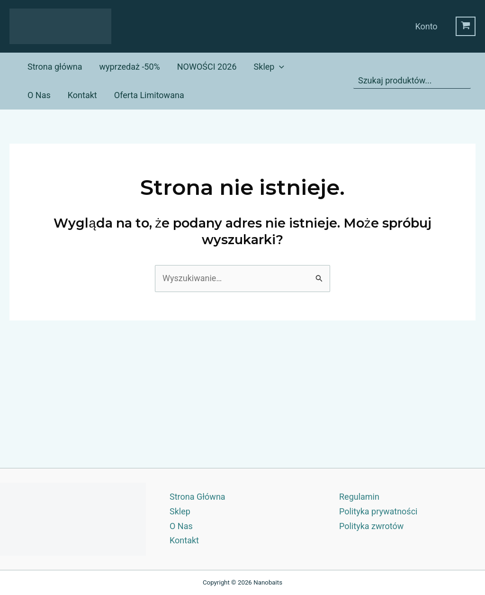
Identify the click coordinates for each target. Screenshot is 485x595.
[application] (279, 67)
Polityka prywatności (378, 511)
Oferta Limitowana (149, 95)
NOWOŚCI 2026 (207, 67)
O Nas (39, 95)
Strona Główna (197, 497)
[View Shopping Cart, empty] (466, 27)
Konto (426, 26)
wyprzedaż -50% (129, 67)
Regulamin (359, 497)
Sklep (269, 67)
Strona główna (54, 67)
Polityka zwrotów (371, 526)
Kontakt (82, 95)
